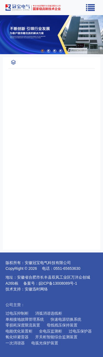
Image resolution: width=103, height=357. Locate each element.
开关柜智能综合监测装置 (56, 337)
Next (99, 34)
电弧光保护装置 (44, 343)
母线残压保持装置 (62, 325)
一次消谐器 (15, 343)
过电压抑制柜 (17, 313)
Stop (7, 47)
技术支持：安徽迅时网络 (26, 289)
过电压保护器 (80, 331)
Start (2, 47)
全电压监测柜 (50, 331)
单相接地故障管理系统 (24, 319)
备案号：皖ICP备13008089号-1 (52, 283)
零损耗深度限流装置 (22, 325)
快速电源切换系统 (66, 319)
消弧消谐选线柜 (48, 313)
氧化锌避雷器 (17, 337)
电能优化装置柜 (18, 331)
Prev (4, 34)
